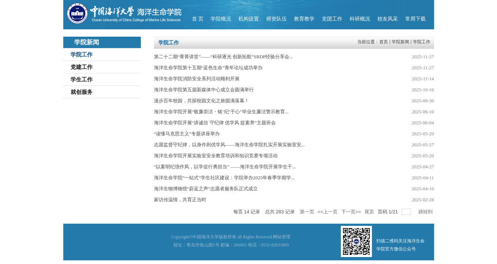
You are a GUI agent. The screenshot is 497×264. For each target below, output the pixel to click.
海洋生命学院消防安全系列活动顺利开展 (197, 78)
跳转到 (426, 211)
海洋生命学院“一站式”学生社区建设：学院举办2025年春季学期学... (224, 177)
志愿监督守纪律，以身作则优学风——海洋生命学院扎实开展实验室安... (229, 144)
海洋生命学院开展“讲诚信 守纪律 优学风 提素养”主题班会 (215, 122)
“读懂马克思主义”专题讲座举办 (187, 133)
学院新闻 (400, 41)
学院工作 (421, 41)
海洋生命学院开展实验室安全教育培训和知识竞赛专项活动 (216, 155)
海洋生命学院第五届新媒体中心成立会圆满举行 (204, 89)
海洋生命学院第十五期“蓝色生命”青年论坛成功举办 (208, 67)
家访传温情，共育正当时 (180, 199)
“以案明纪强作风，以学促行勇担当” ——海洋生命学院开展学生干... (225, 166)
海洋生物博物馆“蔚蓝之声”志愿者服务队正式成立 (206, 188)
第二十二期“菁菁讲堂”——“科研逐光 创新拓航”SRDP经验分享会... (223, 56)
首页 (383, 41)
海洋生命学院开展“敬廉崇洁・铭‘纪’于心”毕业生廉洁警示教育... (221, 111)
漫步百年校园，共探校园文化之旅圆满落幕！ (201, 100)
